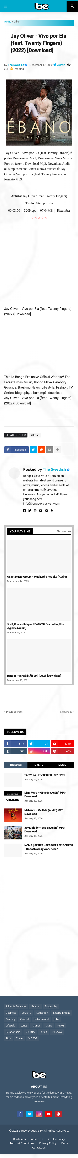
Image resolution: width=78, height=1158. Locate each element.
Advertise (37, 1139)
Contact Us (39, 1147)
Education (42, 1013)
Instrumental (41, 1019)
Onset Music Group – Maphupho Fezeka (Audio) (37, 576)
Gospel (24, 1019)
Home (7, 21)
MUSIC (62, 764)
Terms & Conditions (22, 1143)
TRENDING (16, 764)
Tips (8, 1038)
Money (36, 1025)
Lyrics (24, 1025)
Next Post (66, 711)
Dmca (64, 1143)
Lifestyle (10, 1025)
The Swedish (16, 64)
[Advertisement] (39, 262)
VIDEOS (32, 1038)
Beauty (35, 1006)
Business (11, 1013)
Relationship (13, 1032)
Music (49, 1025)
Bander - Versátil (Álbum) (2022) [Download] (34, 675)
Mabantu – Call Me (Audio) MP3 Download (43, 812)
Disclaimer (19, 1139)
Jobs (56, 1019)
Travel (19, 1038)
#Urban (34, 435)
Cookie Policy (56, 1139)
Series (43, 1032)
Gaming (10, 1019)
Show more (64, 531)
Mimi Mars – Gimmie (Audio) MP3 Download (45, 794)
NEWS (60, 1025)
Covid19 (26, 1013)
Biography (51, 1006)
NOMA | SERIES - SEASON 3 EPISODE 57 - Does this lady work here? (48, 847)
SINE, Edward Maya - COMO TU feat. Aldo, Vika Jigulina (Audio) (35, 626)
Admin (61, 64)
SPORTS (30, 1032)
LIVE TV (39, 764)
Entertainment (61, 1013)
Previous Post (14, 711)
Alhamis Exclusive (16, 1006)
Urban (17, 21)
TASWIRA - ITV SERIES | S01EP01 (44, 775)
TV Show (57, 1032)
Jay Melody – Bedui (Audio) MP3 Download (44, 829)
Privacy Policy (47, 1143)
